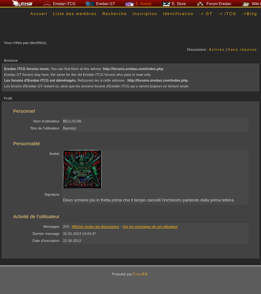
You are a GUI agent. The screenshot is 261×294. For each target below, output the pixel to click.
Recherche (114, 14)
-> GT (205, 14)
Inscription (144, 14)
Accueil (38, 14)
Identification (178, 14)
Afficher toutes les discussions (95, 226)
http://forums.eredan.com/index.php (133, 69)
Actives (217, 49)
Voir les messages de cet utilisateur (149, 226)
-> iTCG (227, 14)
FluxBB (140, 274)
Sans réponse (242, 49)
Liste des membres (75, 14)
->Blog (249, 14)
